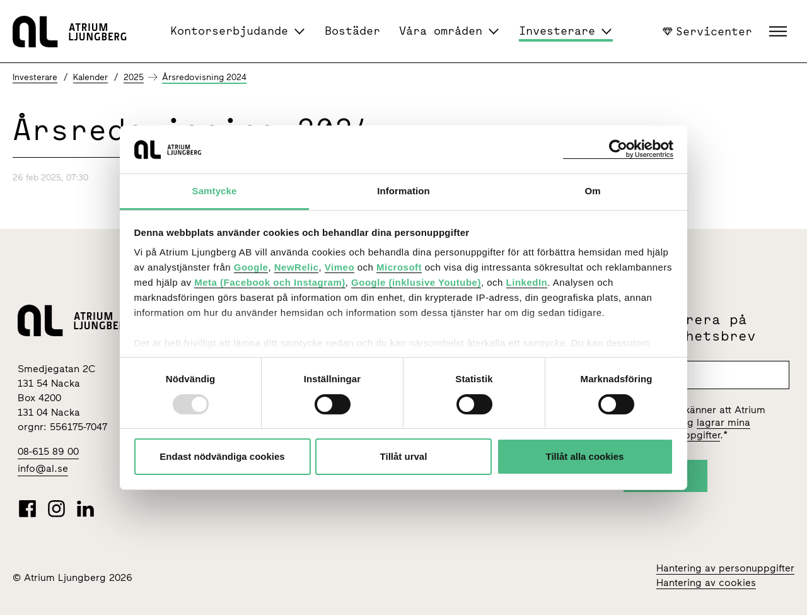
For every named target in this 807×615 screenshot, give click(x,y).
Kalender (90, 77)
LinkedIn (527, 282)
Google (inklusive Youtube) (416, 282)
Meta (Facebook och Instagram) (269, 282)
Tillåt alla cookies (585, 456)
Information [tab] (403, 190)
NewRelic (296, 267)
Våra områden (440, 30)
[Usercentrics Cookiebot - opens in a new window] (618, 149)
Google (251, 267)
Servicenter (707, 30)
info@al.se (43, 468)
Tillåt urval (403, 456)
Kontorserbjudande (229, 30)
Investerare (557, 30)
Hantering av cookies (706, 583)
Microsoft (399, 267)
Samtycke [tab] (214, 190)
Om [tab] (592, 190)
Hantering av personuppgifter (725, 568)
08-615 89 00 (48, 451)
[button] (779, 31)
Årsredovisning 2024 (204, 77)
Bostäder (352, 30)
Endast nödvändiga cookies (222, 456)
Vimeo (339, 267)
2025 (134, 77)
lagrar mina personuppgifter (698, 428)
